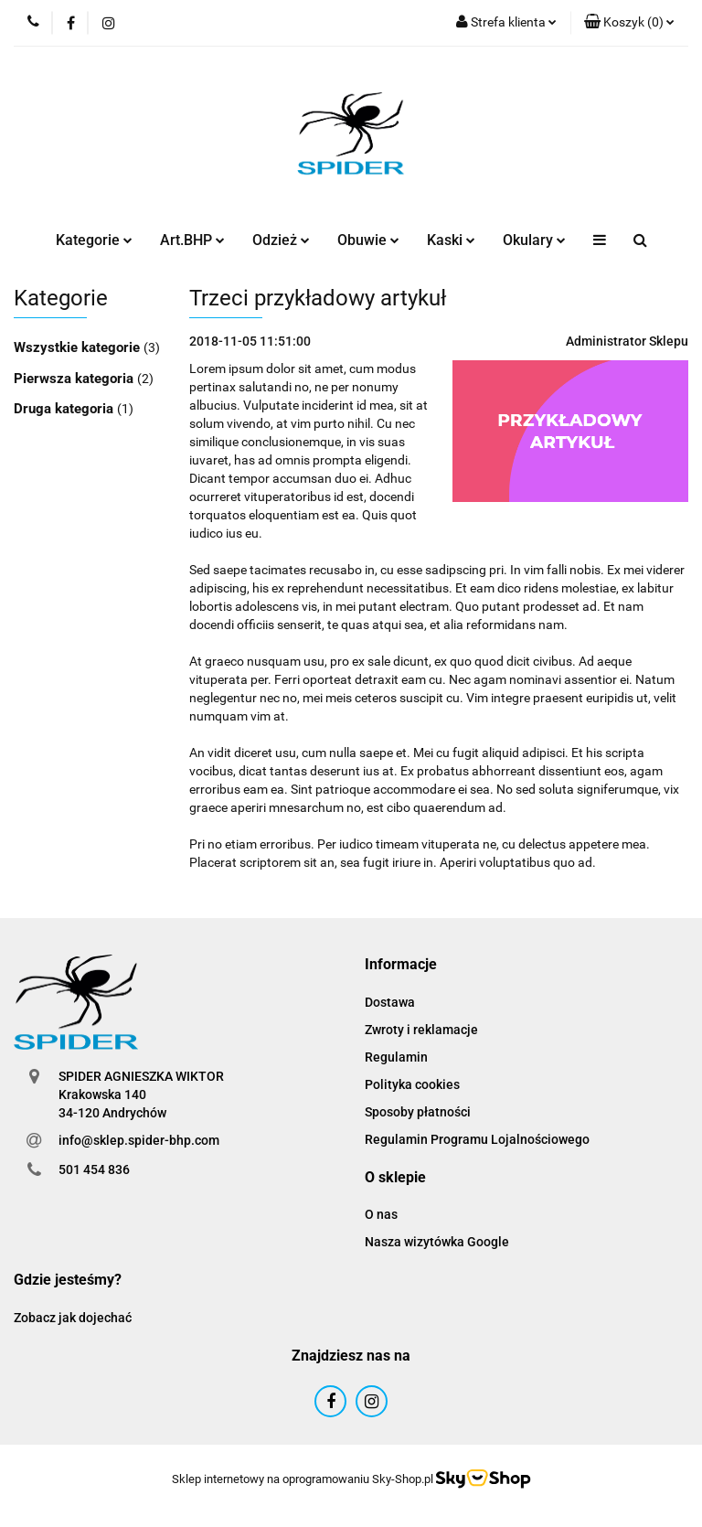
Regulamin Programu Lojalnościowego (477, 1139)
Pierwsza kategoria (75, 378)
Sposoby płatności (418, 1112)
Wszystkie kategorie (79, 347)
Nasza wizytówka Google (437, 1241)
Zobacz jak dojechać (73, 1317)
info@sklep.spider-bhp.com (138, 1140)
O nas (381, 1214)
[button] (629, 23)
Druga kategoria (65, 408)
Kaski (451, 240)
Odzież (281, 240)
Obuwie (368, 240)
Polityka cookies (412, 1084)
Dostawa (390, 1002)
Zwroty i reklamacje (421, 1029)
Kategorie (94, 240)
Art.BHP (192, 240)
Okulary (534, 240)
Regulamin (396, 1057)
